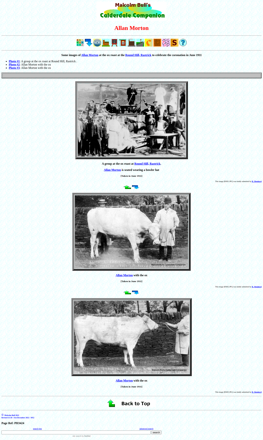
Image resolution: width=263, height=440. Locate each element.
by (85, 436)
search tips (37, 429)
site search (77, 436)
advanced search (146, 429)
